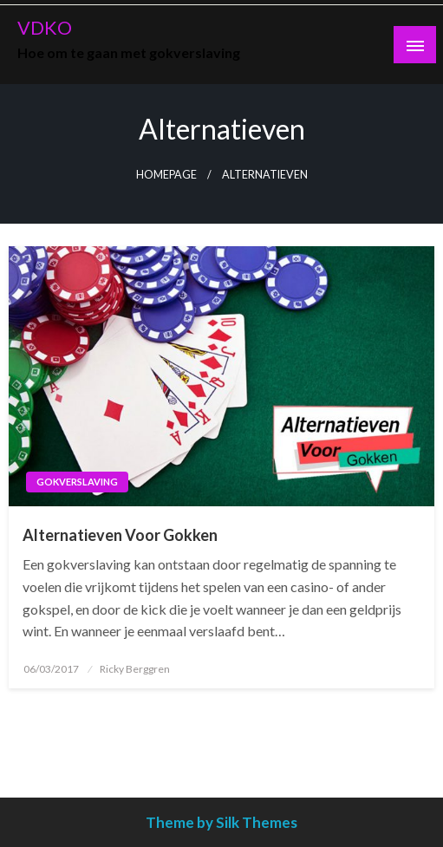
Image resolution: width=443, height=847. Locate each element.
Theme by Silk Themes (221, 822)
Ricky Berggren (135, 668)
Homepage (166, 174)
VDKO (44, 27)
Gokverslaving (77, 481)
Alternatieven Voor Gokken (120, 534)
